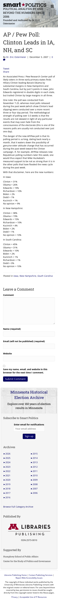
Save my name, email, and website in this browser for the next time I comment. (25, 371)
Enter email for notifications (29, 427)
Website (7, 353)
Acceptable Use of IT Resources (33, 597)
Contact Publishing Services (40, 575)
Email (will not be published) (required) (24, 341)
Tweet (6, 68)
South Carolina (45, 275)
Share (6, 71)
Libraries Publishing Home (15, 575)
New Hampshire (27, 275)
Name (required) (12, 328)
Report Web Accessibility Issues (29, 578)
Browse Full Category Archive (18, 506)
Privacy (14, 597)
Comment (8, 295)
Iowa (15, 275)
